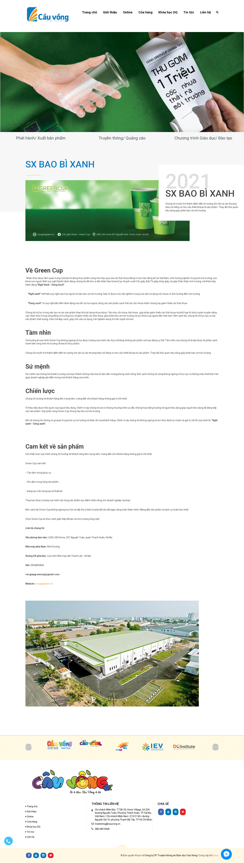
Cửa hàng (31, 821)
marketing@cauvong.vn (107, 823)
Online (29, 816)
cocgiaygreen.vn (44, 583)
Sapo (216, 855)
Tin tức (29, 831)
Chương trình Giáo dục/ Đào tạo (203, 138)
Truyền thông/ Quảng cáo (122, 138)
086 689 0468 (102, 829)
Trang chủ (31, 806)
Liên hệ (29, 837)
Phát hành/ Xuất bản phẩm (41, 138)
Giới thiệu (30, 811)
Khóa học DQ (32, 826)
